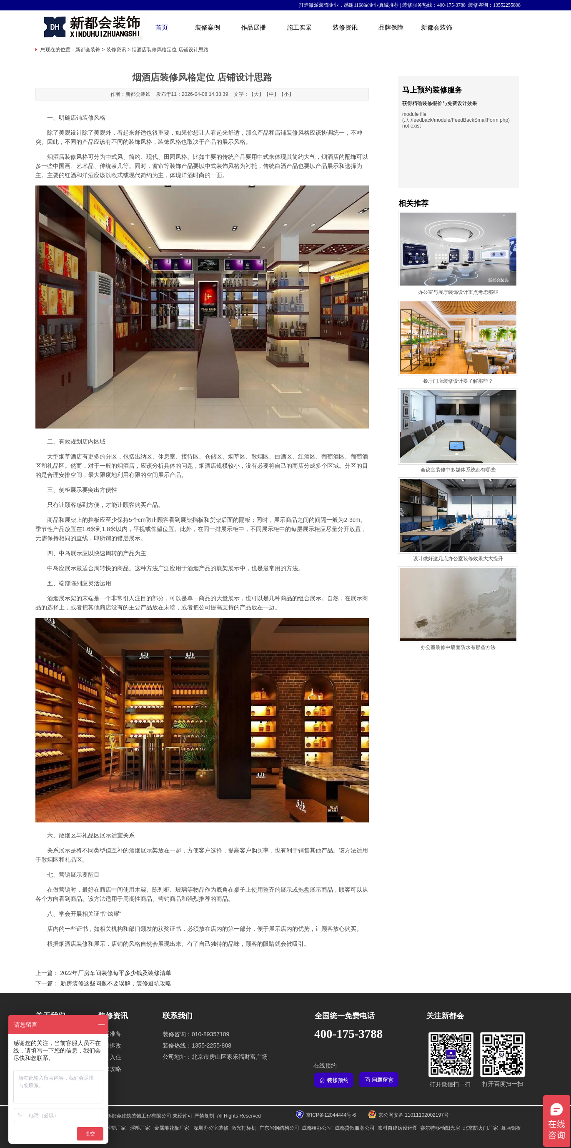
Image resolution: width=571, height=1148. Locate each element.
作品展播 (253, 27)
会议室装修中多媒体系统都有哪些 (458, 470)
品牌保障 (390, 27)
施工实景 (299, 27)
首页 (161, 27)
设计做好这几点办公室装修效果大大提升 (458, 558)
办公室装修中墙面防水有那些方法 (458, 647)
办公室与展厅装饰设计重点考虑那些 (458, 292)
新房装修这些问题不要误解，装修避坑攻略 (115, 983)
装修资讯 (345, 27)
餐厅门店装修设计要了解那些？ (458, 381)
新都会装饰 (436, 27)
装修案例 (207, 27)
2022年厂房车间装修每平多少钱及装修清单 (115, 973)
